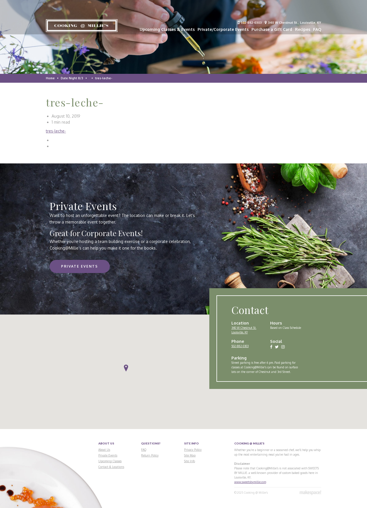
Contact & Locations (111, 467)
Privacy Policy (193, 449)
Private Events (79, 266)
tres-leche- (56, 131)
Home (50, 78)
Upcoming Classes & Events (167, 29)
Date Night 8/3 (72, 78)
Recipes (302, 29)
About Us (104, 449)
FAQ (317, 29)
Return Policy (150, 455)
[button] (126, 368)
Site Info (189, 461)
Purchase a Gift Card (271, 29)
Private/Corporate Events (223, 29)
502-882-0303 (250, 22)
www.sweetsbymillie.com (250, 482)
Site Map (190, 455)
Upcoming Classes (110, 461)
